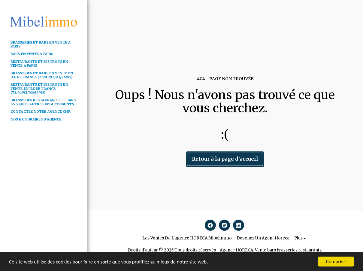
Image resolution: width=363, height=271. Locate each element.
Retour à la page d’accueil (225, 159)
